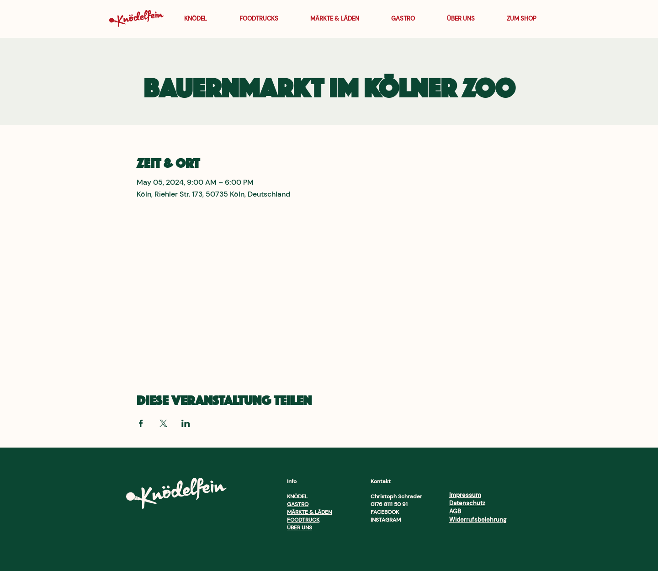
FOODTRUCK (303, 519)
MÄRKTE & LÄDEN (309, 512)
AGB (455, 511)
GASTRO (297, 504)
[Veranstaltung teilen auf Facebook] (141, 423)
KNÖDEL (297, 496)
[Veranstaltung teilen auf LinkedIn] (185, 423)
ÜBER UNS (299, 527)
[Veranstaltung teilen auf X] (163, 423)
